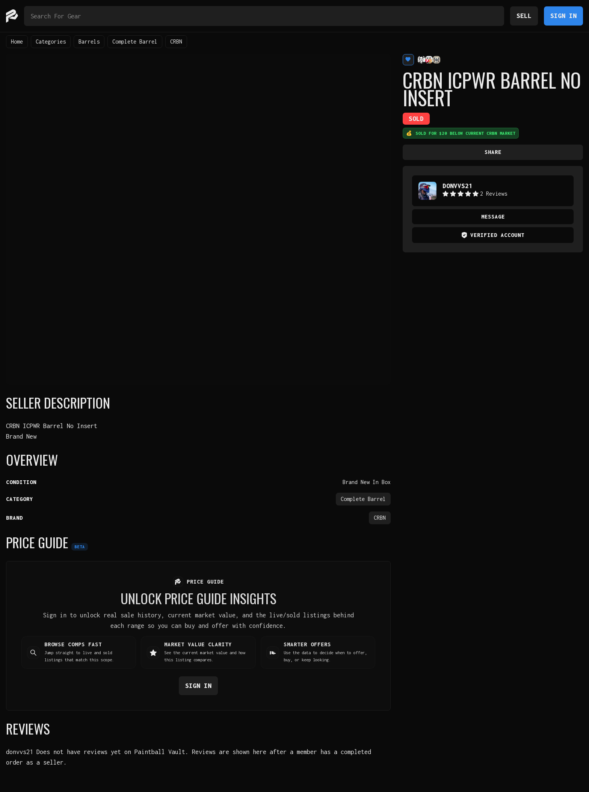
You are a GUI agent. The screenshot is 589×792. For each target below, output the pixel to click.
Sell (524, 15)
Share (493, 152)
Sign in (198, 685)
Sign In (563, 15)
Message (493, 216)
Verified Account (492, 235)
